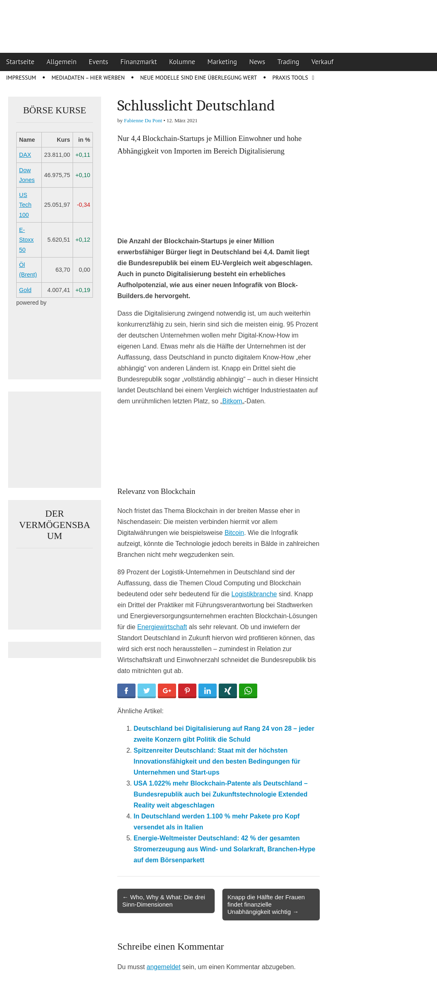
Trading (288, 61)
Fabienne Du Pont (143, 120)
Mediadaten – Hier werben (88, 77)
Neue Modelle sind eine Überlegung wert (198, 77)
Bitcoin (234, 532)
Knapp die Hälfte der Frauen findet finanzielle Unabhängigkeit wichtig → (266, 904)
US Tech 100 (25, 205)
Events (98, 61)
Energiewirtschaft (162, 626)
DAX (25, 155)
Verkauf (323, 61)
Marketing (222, 61)
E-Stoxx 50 (26, 240)
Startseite (20, 61)
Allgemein (62, 61)
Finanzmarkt (139, 61)
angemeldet (163, 966)
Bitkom (232, 401)
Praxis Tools (290, 77)
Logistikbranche (254, 594)
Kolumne (182, 61)
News (257, 61)
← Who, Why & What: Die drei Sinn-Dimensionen (163, 901)
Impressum (21, 77)
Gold (25, 290)
